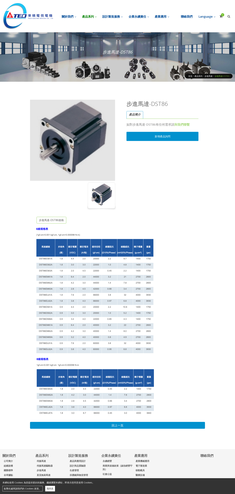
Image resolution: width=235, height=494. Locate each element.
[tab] (134, 115)
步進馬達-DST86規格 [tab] (51, 220)
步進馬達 (208, 76)
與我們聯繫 (182, 124)
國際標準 (8, 470)
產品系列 (198, 76)
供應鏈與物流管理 (79, 475)
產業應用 (140, 455)
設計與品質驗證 (78, 465)
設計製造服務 (78, 455)
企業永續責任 (111, 455)
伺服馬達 (41, 461)
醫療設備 (140, 475)
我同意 (50, 488)
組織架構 (8, 465)
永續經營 (107, 461)
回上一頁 (117, 425)
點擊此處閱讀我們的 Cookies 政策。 (22, 488)
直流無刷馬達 (43, 475)
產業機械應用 (142, 461)
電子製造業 (141, 465)
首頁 (190, 76)
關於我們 (9, 455)
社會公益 (107, 474)
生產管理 (74, 470)
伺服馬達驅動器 (45, 465)
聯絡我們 (206, 455)
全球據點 (8, 475)
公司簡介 (8, 461)
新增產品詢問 (162, 136)
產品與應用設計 (78, 461)
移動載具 (140, 470)
